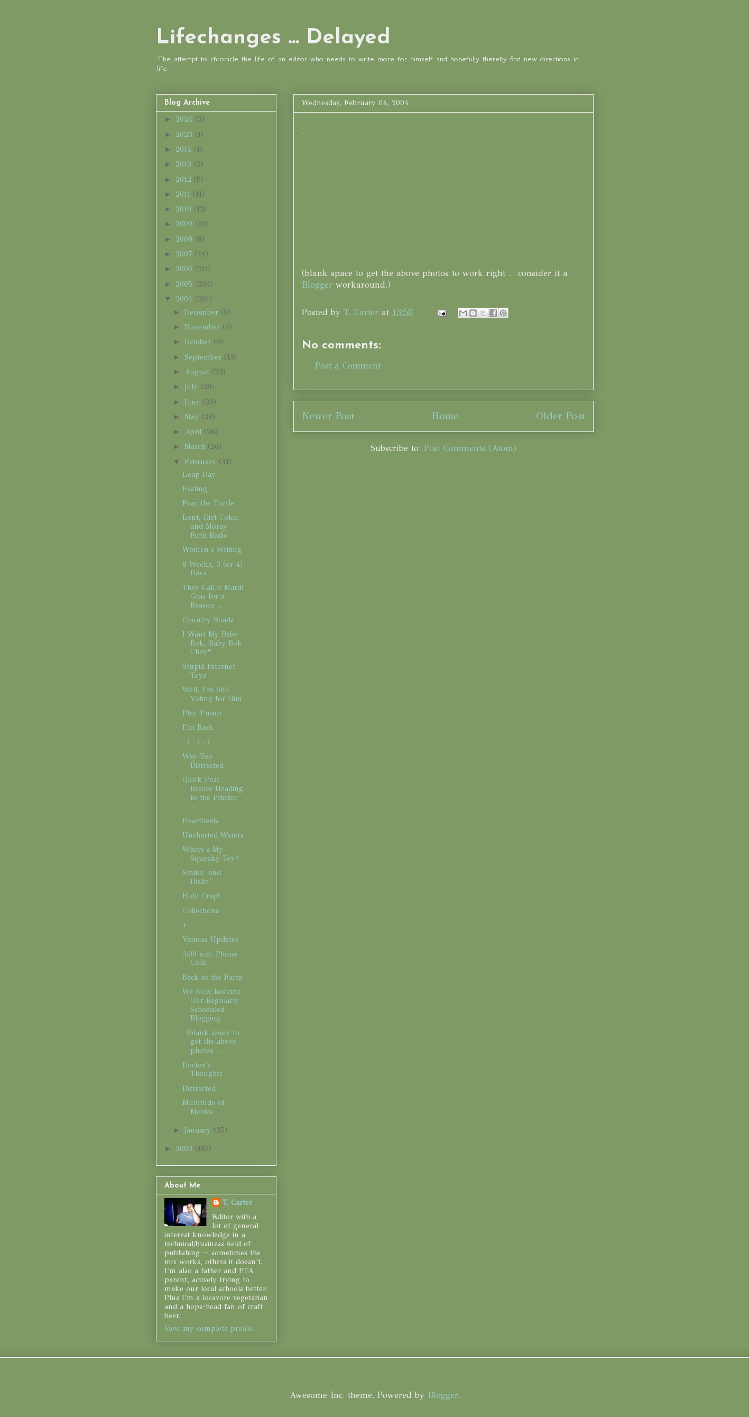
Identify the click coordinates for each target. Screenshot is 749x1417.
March (196, 446)
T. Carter (237, 1202)
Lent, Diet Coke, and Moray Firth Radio (210, 526)
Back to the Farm (212, 977)
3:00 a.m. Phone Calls (209, 959)
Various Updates (210, 939)
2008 (185, 239)
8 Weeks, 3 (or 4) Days (212, 569)
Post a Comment (348, 366)
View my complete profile (208, 1328)
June (193, 402)
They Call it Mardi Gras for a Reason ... (212, 596)
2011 (184, 194)
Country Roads (208, 619)
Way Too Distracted (203, 761)
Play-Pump (201, 712)
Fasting (194, 488)
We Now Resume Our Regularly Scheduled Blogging (211, 1005)
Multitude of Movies (203, 1107)
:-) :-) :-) (196, 742)
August (198, 371)
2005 (185, 284)
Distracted (199, 1088)
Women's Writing (212, 549)
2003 (185, 1148)
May (192, 416)
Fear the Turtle (208, 503)
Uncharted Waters (213, 835)
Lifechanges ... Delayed (273, 38)
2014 (184, 149)
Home (445, 416)
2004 (185, 299)
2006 (185, 268)
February (201, 461)
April (194, 431)
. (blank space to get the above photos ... (210, 1041)
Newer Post (328, 416)
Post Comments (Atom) (470, 448)
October (199, 341)
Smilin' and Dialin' (201, 877)
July (192, 386)
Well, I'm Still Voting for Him (212, 694)
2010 (184, 209)
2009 (185, 223)
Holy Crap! (200, 895)
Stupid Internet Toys (208, 671)
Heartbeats (200, 820)
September (204, 357)
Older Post (560, 416)
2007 (185, 254)
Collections (200, 910)
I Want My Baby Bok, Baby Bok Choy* (212, 643)
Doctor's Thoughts (202, 1070)
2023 (185, 134)
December (202, 312)
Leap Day (199, 474)
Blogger (317, 285)
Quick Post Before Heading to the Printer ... (212, 793)
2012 (184, 179)
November (203, 327)
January (199, 1130)
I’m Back (198, 727)
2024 (185, 119)
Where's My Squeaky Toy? (210, 854)
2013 (184, 164)
